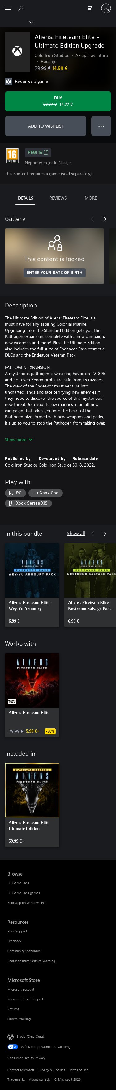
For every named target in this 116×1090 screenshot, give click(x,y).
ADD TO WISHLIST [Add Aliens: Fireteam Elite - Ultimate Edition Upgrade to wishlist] (45, 126)
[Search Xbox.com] (21, 8)
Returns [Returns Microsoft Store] (13, 1009)
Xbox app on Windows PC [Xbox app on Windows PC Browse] (26, 903)
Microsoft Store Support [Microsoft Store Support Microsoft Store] (25, 999)
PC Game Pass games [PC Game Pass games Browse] (23, 893)
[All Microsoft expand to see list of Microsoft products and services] (7, 8)
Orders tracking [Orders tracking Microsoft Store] (19, 1019)
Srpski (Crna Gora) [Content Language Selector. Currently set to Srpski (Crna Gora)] (30, 1036)
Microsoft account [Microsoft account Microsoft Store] (20, 989)
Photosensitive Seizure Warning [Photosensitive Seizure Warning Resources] (31, 961)
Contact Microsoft (20, 1070)
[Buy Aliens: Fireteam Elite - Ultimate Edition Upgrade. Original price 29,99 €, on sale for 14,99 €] (58, 101)
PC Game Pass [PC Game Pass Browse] (18, 883)
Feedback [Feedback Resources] (14, 941)
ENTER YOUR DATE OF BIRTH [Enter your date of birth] (55, 273)
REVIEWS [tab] (58, 198)
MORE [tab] (91, 198)
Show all (76, 533)
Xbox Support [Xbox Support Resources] (17, 931)
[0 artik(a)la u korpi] (91, 8)
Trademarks (16, 1079)
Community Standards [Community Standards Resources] (24, 951)
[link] (32, 585)
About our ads (39, 1079)
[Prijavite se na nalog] (106, 8)
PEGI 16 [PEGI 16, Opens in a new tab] (38, 152)
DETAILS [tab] (25, 198)
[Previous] (92, 219)
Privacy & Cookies (51, 1070)
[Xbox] (16, 22)
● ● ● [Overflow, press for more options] (101, 126)
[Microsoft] (58, 4)
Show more (18, 439)
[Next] (105, 219)
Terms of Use (78, 1070)
